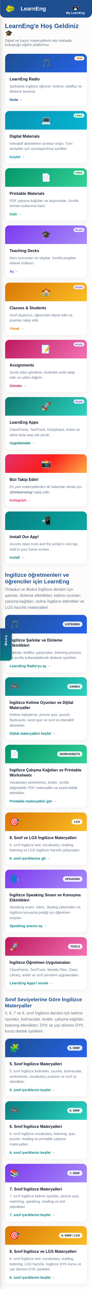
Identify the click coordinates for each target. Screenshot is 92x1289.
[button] (6, 644)
